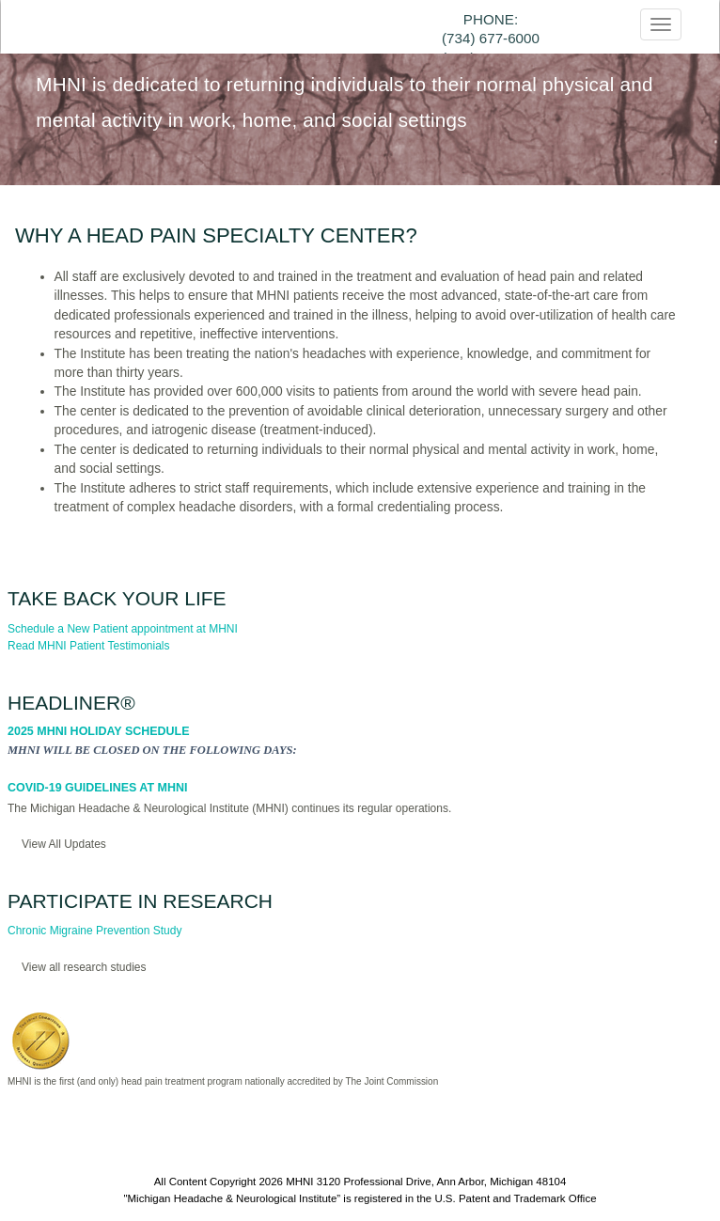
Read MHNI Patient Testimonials (89, 645)
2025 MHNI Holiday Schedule (99, 731)
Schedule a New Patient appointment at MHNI (123, 628)
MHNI (299, 1181)
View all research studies (84, 967)
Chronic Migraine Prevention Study (94, 930)
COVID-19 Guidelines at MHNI (97, 787)
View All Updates (64, 844)
